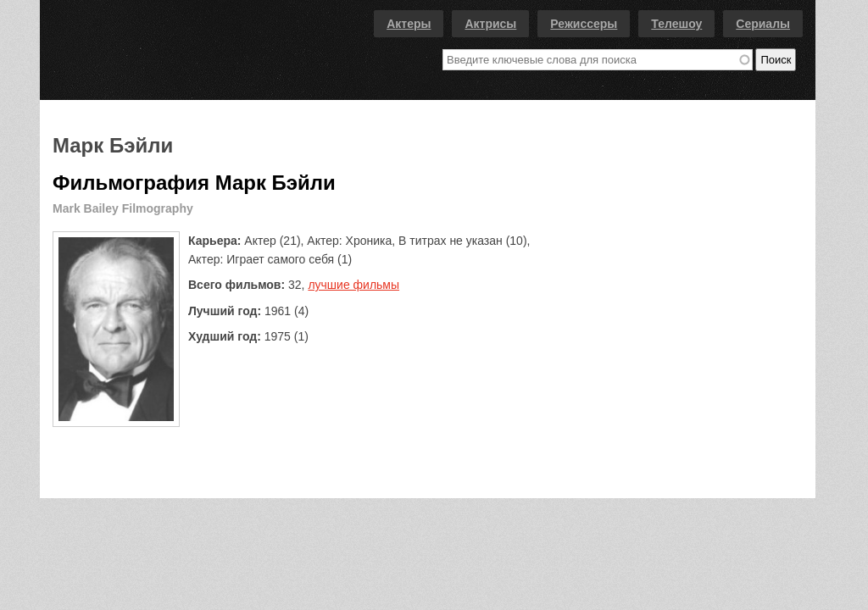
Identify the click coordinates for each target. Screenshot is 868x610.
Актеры (409, 23)
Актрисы (490, 23)
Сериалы (763, 23)
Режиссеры (583, 23)
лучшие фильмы (353, 284)
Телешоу (676, 23)
